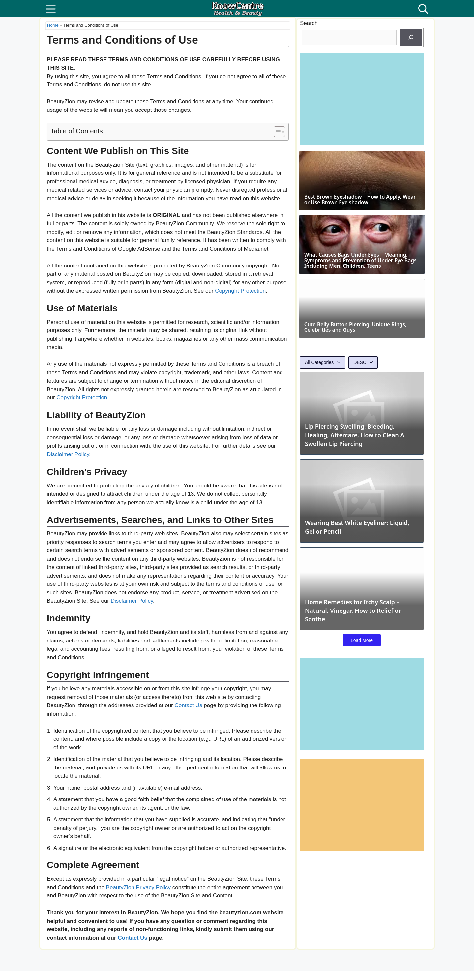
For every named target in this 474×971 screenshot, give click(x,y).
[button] (423, 8)
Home (53, 25)
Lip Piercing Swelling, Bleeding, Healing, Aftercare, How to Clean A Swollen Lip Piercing (354, 506)
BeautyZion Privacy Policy (138, 887)
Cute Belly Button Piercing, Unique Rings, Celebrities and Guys (355, 398)
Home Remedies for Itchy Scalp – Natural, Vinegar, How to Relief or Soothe (353, 682)
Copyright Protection (240, 291)
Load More (362, 711)
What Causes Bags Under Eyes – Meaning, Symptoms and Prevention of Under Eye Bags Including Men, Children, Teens (361, 306)
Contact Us (188, 705)
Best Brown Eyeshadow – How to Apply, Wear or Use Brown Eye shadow (361, 223)
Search (309, 23)
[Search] (411, 37)
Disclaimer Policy (68, 454)
